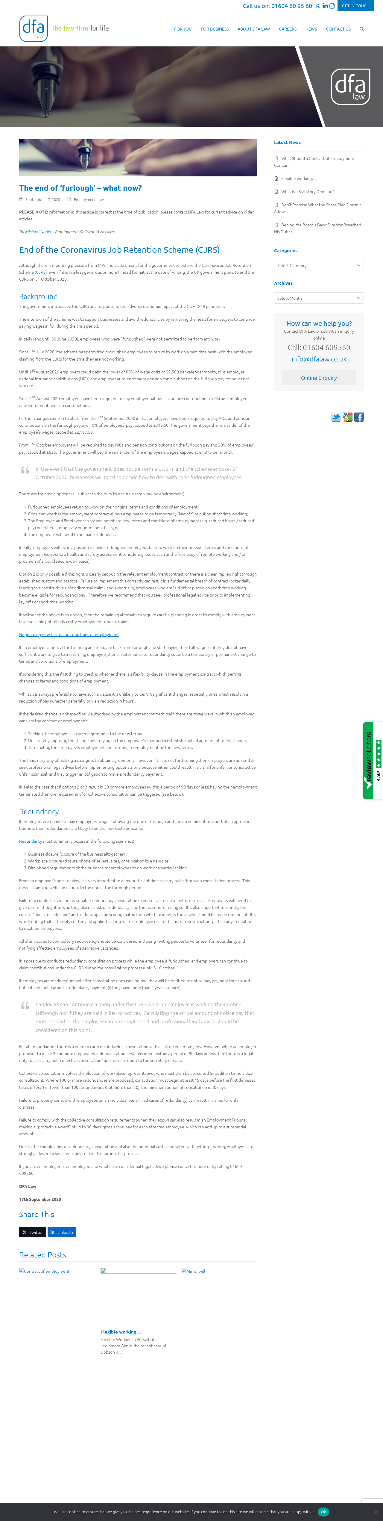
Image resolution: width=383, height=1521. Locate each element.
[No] (376, 1512)
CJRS (40, 272)
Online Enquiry (319, 377)
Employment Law (89, 199)
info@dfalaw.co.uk (319, 359)
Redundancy (30, 841)
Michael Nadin (38, 231)
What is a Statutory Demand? (307, 191)
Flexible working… (121, 1332)
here (201, 1166)
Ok (323, 1512)
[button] (361, 28)
